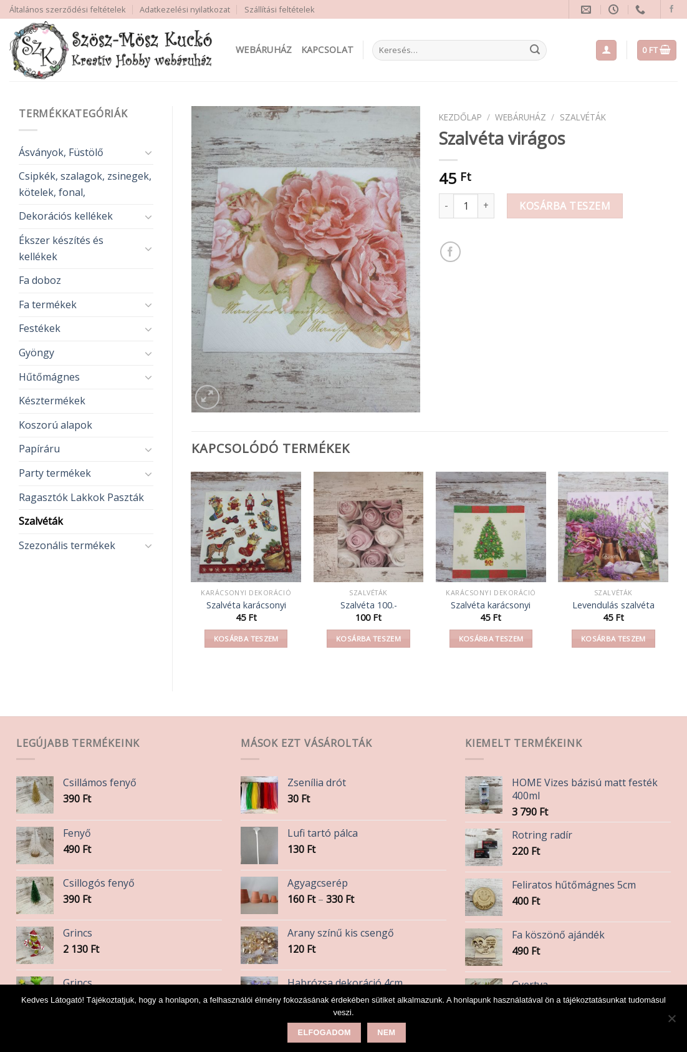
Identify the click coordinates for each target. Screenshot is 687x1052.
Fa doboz (40, 280)
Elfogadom (324, 1032)
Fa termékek (48, 304)
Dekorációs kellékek (66, 216)
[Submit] (534, 50)
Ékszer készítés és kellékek (61, 248)
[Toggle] (148, 152)
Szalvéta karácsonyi (246, 605)
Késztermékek (52, 400)
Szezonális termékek (67, 545)
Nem (386, 1032)
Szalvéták (41, 521)
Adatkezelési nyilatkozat (185, 9)
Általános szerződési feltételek (67, 9)
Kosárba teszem (564, 206)
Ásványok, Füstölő (61, 152)
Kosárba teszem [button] (246, 638)
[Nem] (671, 1022)
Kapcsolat (327, 50)
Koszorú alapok (55, 425)
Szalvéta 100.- (368, 605)
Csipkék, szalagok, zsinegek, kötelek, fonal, (85, 184)
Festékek (39, 328)
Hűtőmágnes (49, 377)
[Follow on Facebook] (671, 9)
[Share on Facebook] (450, 251)
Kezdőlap (460, 117)
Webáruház (264, 50)
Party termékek (55, 473)
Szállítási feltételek (279, 9)
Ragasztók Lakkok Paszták (81, 497)
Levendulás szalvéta (613, 605)
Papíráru (39, 448)
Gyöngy (36, 352)
